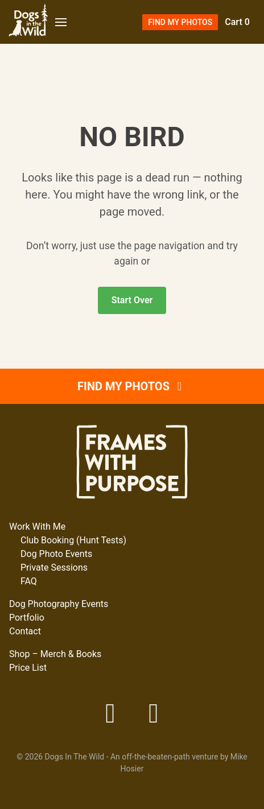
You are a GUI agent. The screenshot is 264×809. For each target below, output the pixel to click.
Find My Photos (180, 22)
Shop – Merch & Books (55, 654)
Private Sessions (54, 567)
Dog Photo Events (56, 553)
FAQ (28, 581)
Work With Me (37, 526)
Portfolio (26, 617)
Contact (25, 631)
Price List (28, 667)
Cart (237, 21)
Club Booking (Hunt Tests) (73, 540)
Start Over (132, 300)
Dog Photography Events (58, 604)
